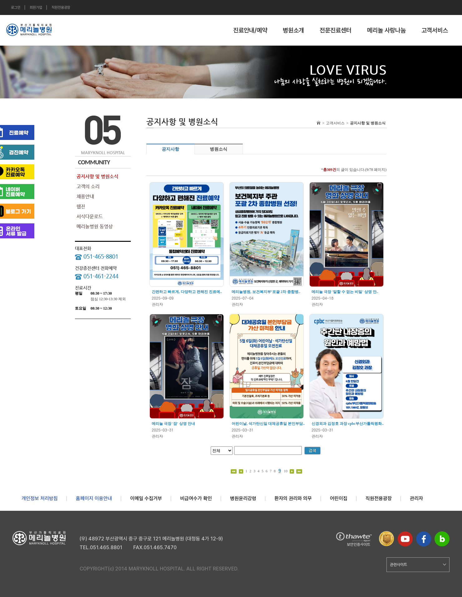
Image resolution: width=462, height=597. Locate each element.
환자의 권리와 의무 (293, 498)
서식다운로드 (89, 216)
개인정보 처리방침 (40, 498)
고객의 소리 (88, 186)
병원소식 (218, 149)
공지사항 (170, 149)
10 (286, 471)
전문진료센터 (335, 30)
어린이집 (338, 498)
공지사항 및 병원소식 (97, 176)
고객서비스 (434, 30)
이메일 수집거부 (146, 498)
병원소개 (293, 30)
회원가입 (36, 7)
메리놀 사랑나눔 (386, 30)
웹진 (80, 206)
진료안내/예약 (250, 30)
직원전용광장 (61, 7)
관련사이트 (418, 564)
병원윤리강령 (243, 498)
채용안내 (85, 196)
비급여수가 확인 (196, 498)
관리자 (416, 498)
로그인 (15, 7)
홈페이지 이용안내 (94, 498)
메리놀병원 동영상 (94, 226)
